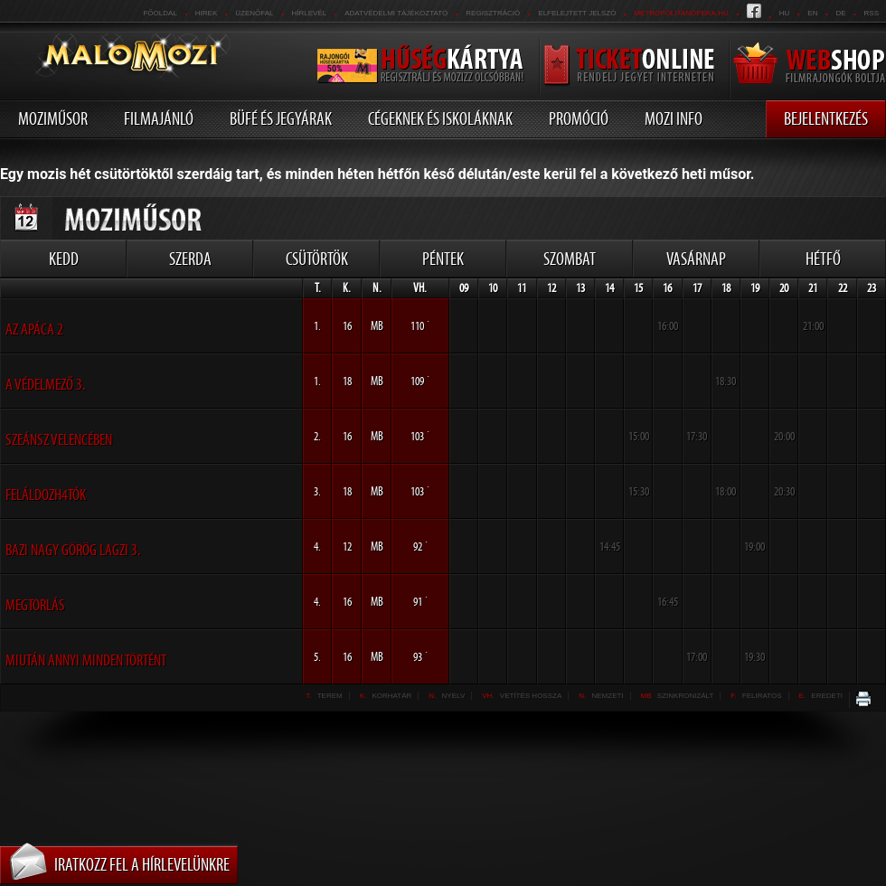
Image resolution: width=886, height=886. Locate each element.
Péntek (443, 258)
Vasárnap (696, 258)
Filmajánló (158, 118)
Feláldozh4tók (45, 494)
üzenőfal (254, 13)
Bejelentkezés (826, 118)
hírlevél (309, 13)
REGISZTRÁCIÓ (493, 13)
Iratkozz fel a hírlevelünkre (142, 864)
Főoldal (159, 13)
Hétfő (823, 258)
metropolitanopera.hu (681, 13)
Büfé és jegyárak (281, 118)
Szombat (569, 258)
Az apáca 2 (34, 329)
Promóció (578, 118)
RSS (871, 13)
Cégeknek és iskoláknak (440, 118)
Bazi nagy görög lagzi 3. (72, 550)
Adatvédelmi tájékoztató (396, 13)
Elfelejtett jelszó (577, 13)
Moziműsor (53, 118)
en (812, 13)
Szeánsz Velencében (58, 439)
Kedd (64, 258)
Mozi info (673, 118)
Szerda (190, 258)
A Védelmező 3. (45, 384)
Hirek (206, 13)
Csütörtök (317, 258)
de (840, 13)
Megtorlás (35, 605)
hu (784, 13)
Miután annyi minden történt (85, 660)
